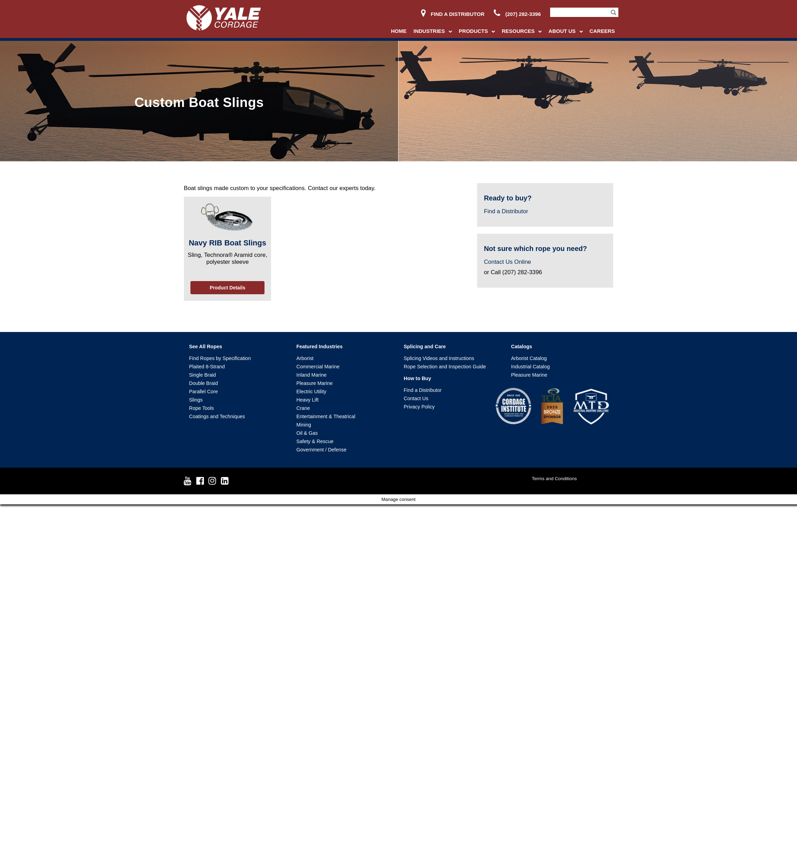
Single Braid (202, 375)
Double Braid (203, 383)
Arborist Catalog (529, 358)
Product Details (227, 287)
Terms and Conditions (554, 478)
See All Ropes (205, 346)
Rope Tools (201, 408)
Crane (303, 408)
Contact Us (416, 398)
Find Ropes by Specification (220, 358)
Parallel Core (203, 391)
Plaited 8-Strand (207, 366)
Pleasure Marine (314, 383)
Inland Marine (311, 375)
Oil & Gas (307, 433)
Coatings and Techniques (217, 416)
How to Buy (417, 378)
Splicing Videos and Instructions (439, 358)
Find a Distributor (452, 14)
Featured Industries (319, 346)
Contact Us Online (507, 262)
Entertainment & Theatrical (325, 416)
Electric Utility (311, 391)
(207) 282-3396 (517, 14)
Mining (303, 425)
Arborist (305, 358)
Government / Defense (321, 449)
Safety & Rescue (314, 441)
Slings (196, 400)
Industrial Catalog (530, 366)
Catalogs (521, 346)
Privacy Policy (419, 407)
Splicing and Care (425, 346)
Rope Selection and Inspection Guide (445, 366)
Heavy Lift (307, 400)
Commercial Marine (318, 366)
